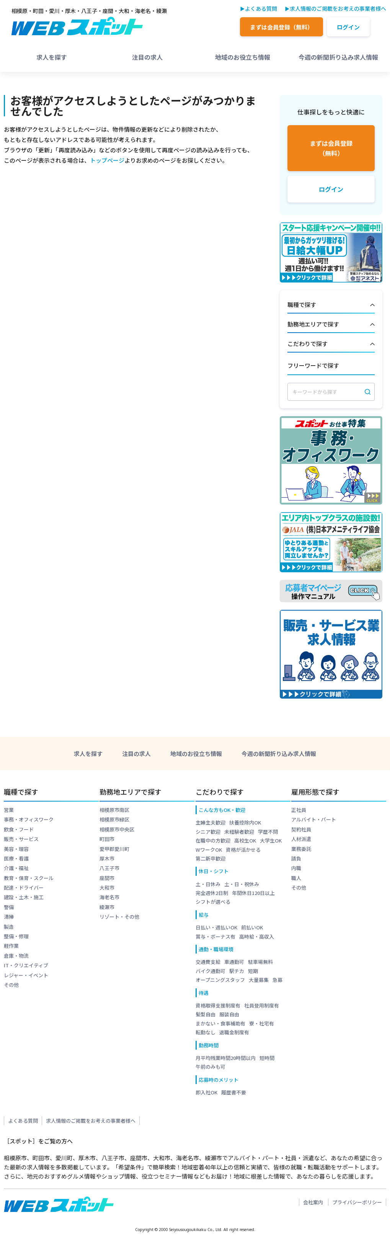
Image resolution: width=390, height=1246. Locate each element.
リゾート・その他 (119, 916)
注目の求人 (147, 57)
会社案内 (313, 1202)
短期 (253, 971)
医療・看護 (16, 858)
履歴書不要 (233, 1092)
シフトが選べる (213, 901)
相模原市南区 (114, 809)
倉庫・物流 (16, 955)
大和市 (107, 887)
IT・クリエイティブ (26, 965)
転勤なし (205, 1032)
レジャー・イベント (26, 975)
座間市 (107, 878)
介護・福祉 (16, 868)
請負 (296, 858)
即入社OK (206, 1092)
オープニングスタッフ (220, 979)
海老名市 (109, 897)
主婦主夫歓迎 (210, 822)
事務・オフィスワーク (29, 819)
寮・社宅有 (261, 1023)
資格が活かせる (243, 849)
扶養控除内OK (245, 822)
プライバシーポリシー (357, 1202)
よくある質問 (261, 8)
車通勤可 (234, 961)
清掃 (9, 916)
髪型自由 (205, 1014)
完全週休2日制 (212, 893)
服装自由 (229, 1014)
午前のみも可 (210, 1066)
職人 (296, 878)
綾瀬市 (107, 907)
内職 (296, 868)
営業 (9, 809)
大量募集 (259, 979)
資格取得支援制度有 (218, 1005)
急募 (277, 979)
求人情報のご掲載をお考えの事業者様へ (338, 8)
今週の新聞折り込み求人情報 (338, 57)
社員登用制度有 (261, 1005)
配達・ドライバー (24, 887)
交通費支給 (208, 961)
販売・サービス (21, 839)
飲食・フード (19, 829)
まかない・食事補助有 (220, 1023)
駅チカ (236, 971)
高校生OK (245, 840)
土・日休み (208, 884)
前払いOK (252, 927)
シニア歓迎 (208, 831)
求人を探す (51, 57)
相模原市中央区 (117, 829)
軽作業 (11, 945)
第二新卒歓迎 (210, 858)
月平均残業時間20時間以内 (226, 1057)
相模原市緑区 (114, 819)
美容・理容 (16, 848)
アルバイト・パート (313, 819)
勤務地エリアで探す (331, 324)
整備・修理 (16, 936)
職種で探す (331, 305)
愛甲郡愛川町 (114, 848)
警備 (9, 907)
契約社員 (301, 829)
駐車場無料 (260, 961)
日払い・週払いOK (216, 927)
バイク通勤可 (210, 971)
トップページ (107, 160)
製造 (9, 926)
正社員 (298, 809)
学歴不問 (268, 831)
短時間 (266, 1057)
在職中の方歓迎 (213, 840)
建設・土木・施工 (24, 897)
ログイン (348, 27)
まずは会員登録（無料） (281, 27)
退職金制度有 (234, 1032)
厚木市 (107, 858)
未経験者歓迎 (239, 831)
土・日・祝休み (241, 884)
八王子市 (109, 868)
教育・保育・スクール (29, 878)
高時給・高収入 (256, 936)
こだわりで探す (331, 344)
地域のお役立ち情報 (242, 57)
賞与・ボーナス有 (215, 936)
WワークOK (209, 849)
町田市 (107, 839)
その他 (11, 984)
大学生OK (271, 840)
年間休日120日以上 (253, 893)
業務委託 (301, 848)
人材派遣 (301, 839)
